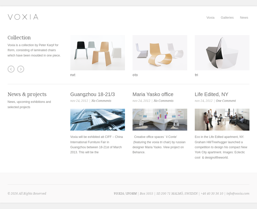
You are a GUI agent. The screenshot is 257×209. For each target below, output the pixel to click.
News (244, 17)
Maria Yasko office (153, 94)
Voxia (210, 17)
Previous (11, 69)
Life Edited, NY (211, 94)
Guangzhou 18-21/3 (92, 94)
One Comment (226, 101)
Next (20, 69)
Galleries (227, 17)
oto (135, 75)
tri (196, 75)
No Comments (101, 101)
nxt (72, 75)
